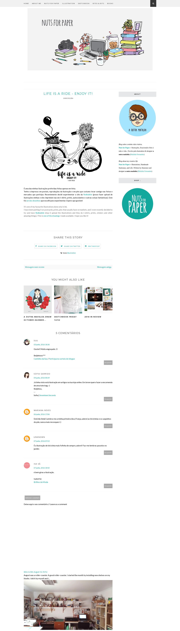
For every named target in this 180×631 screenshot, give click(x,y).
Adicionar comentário (32, 498)
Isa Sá (37, 464)
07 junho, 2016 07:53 (42, 441)
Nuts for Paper (51, 3)
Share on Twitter (72, 246)
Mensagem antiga (104, 267)
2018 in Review (92, 317)
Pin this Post (94, 246)
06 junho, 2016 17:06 (42, 414)
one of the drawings (51, 216)
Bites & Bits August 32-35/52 (35, 572)
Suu (36, 340)
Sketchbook (84, 3)
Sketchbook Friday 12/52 (65, 318)
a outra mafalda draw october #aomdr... (38, 318)
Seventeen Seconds (48, 395)
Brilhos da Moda (41, 482)
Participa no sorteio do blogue (62, 359)
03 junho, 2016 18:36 (42, 345)
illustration (71, 253)
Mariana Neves (42, 410)
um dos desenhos (33, 201)
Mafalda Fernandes (137, 154)
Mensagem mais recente (34, 267)
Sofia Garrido (42, 374)
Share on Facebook (47, 246)
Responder (108, 363)
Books (110, 3)
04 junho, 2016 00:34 (42, 378)
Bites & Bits (98, 3)
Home (26, 3)
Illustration (68, 3)
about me (36, 3)
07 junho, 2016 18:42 (42, 468)
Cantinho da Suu (40, 359)
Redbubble (87, 195)
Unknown (39, 437)
